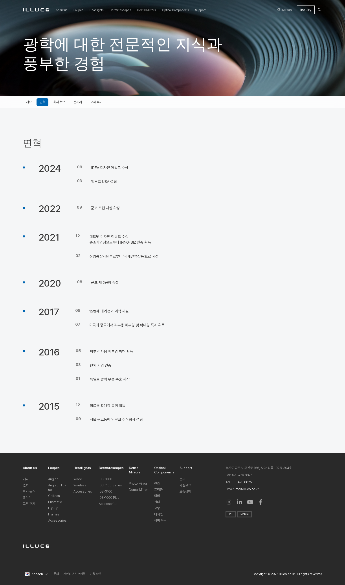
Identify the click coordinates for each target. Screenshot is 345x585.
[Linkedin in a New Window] (239, 502)
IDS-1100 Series (110, 485)
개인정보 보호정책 (74, 574)
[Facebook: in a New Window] (260, 502)
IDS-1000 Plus (109, 498)
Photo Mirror (138, 484)
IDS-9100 (105, 479)
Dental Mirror (138, 490)
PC (231, 514)
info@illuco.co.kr (247, 489)
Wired (77, 479)
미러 (157, 496)
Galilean (54, 496)
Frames (53, 514)
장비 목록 (160, 520)
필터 (157, 502)
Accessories (57, 520)
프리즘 (158, 490)
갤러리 (27, 498)
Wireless (79, 485)
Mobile (244, 514)
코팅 (157, 508)
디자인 (158, 514)
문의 (182, 479)
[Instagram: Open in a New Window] (229, 502)
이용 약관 (95, 574)
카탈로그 (185, 485)
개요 (26, 479)
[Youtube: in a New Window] (250, 502)
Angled (53, 479)
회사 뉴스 (29, 491)
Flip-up (53, 508)
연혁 (26, 485)
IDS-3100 (105, 491)
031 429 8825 (241, 482)
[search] (319, 10)
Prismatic (55, 502)
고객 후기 (29, 504)
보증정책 (185, 491)
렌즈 (157, 484)
